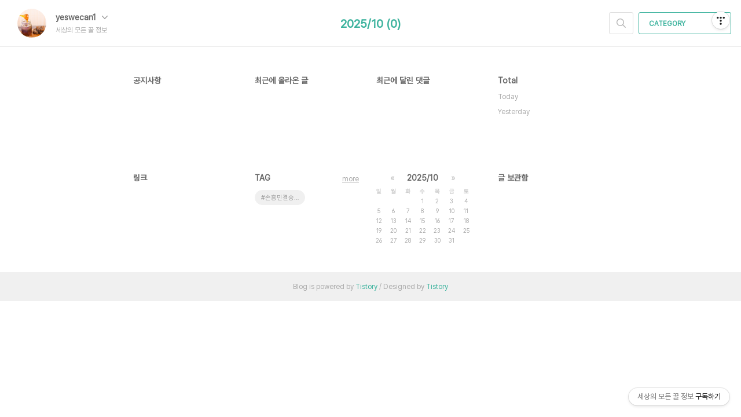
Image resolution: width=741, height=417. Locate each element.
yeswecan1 (82, 17)
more (350, 179)
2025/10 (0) (370, 24)
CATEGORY (686, 24)
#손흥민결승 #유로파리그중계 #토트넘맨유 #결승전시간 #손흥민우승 (283, 198)
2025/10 (422, 177)
